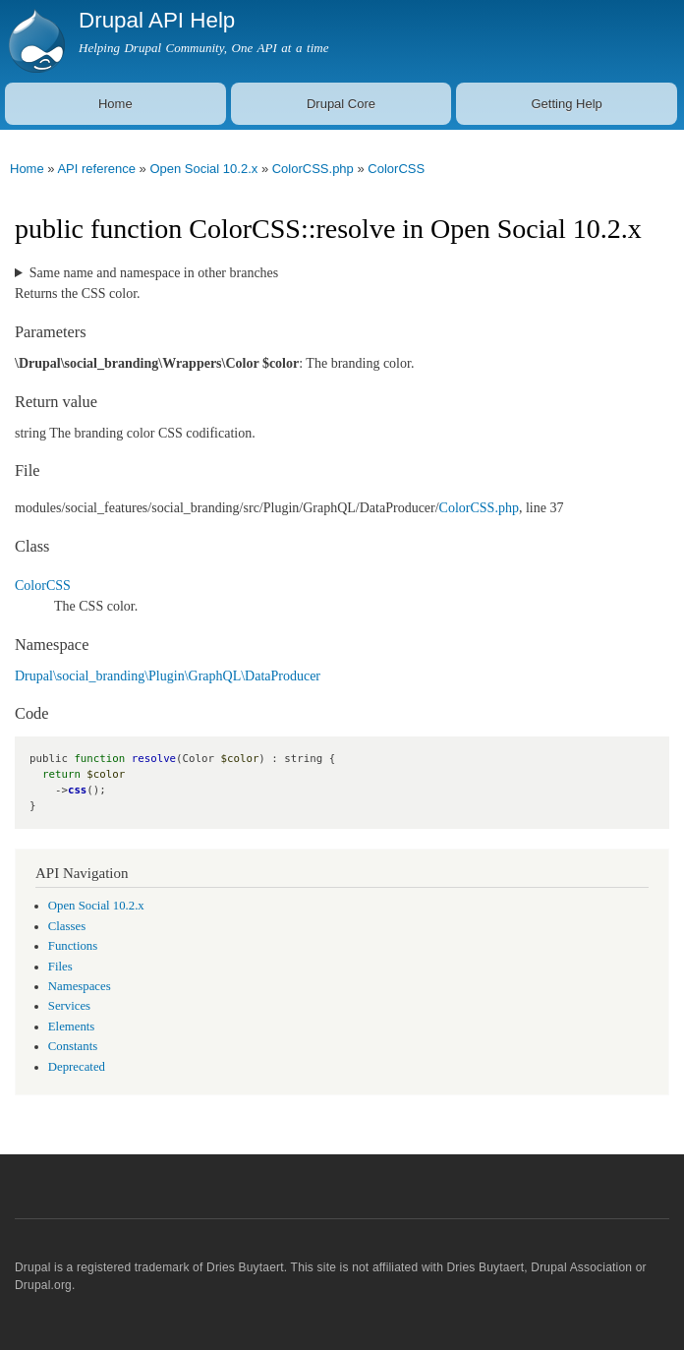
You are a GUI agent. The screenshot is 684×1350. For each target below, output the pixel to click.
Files (60, 966)
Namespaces (79, 986)
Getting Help (567, 103)
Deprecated (76, 1067)
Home (115, 103)
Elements (71, 1026)
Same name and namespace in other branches (153, 272)
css (77, 790)
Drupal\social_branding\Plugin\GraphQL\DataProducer (167, 676)
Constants (72, 1046)
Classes (67, 926)
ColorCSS (396, 168)
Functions (72, 946)
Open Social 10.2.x (203, 168)
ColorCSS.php (313, 168)
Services (69, 1006)
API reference (96, 168)
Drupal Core (341, 103)
